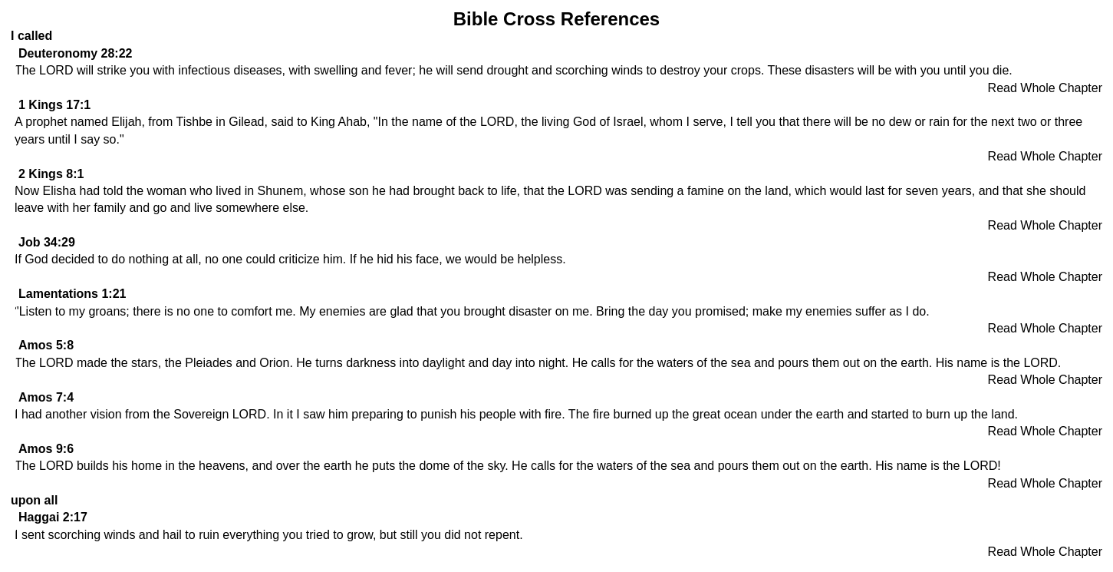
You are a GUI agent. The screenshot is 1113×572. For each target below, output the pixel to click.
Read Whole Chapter (1045, 87)
